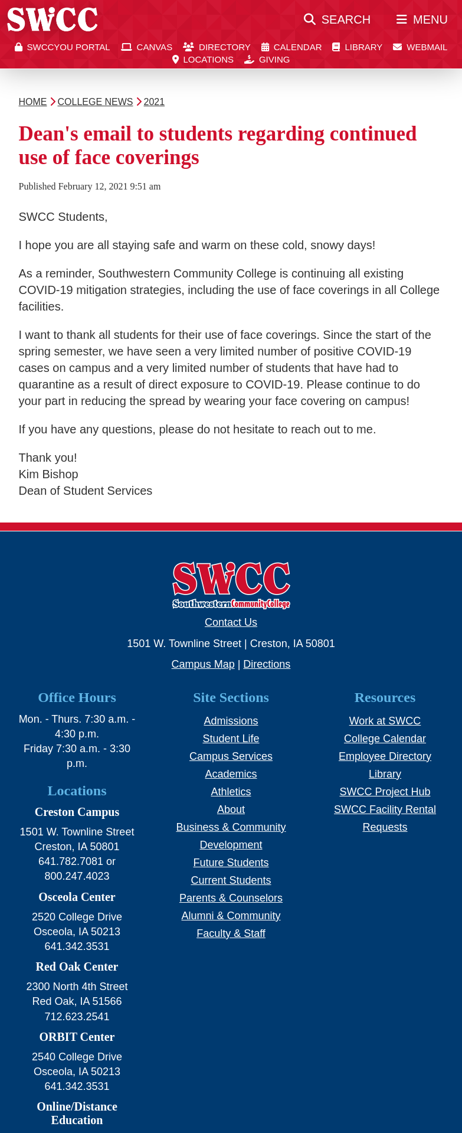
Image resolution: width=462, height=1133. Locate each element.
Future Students (230, 862)
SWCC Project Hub (384, 792)
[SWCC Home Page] (52, 24)
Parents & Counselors (231, 898)
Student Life (230, 739)
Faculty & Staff (231, 933)
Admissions (231, 721)
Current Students (231, 880)
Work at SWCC (385, 721)
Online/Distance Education (77, 1113)
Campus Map (203, 664)
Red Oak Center (77, 966)
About (231, 809)
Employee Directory (385, 756)
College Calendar (385, 739)
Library (385, 774)
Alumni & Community (230, 916)
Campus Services (231, 756)
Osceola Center (77, 896)
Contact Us (231, 622)
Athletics (231, 792)
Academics (231, 774)
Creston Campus (77, 811)
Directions (266, 664)
